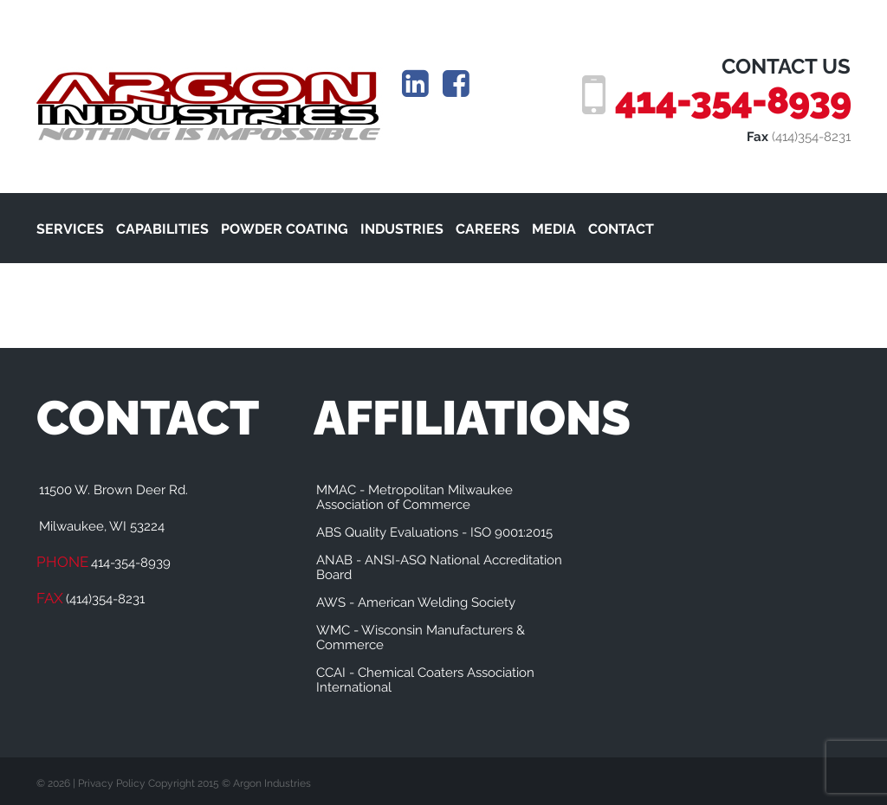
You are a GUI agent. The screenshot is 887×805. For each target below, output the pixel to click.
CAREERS (488, 229)
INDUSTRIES (402, 229)
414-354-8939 (733, 100)
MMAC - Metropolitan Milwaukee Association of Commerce (414, 497)
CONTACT (621, 229)
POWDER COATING (284, 229)
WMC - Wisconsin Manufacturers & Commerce (420, 637)
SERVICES (70, 229)
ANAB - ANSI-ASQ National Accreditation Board (439, 567)
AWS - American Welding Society (415, 602)
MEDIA (554, 229)
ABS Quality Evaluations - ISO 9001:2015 (434, 532)
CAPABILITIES (162, 229)
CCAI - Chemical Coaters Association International (425, 680)
